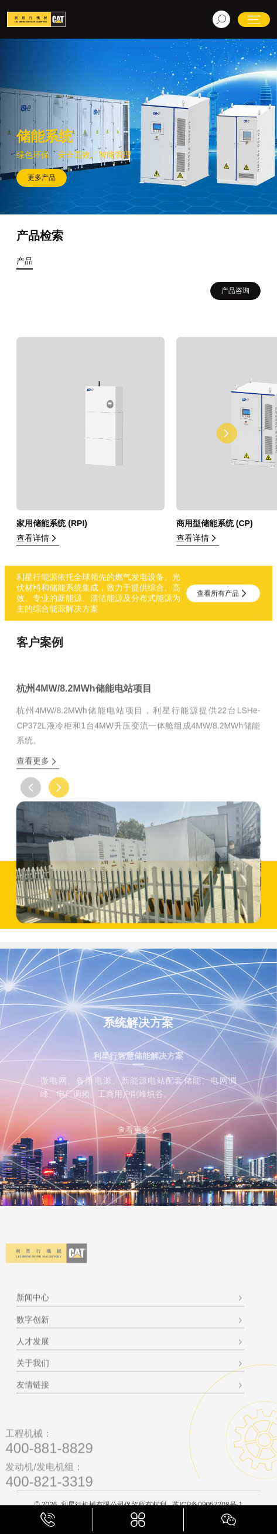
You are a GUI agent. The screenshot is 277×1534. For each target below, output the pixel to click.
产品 (24, 260)
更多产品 (42, 177)
